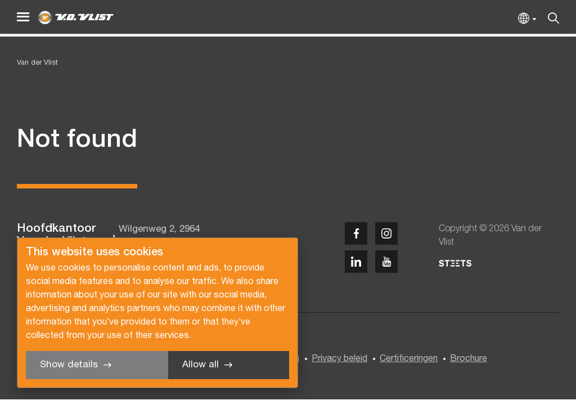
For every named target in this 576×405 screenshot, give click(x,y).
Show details (69, 365)
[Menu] (23, 17)
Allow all (200, 365)
